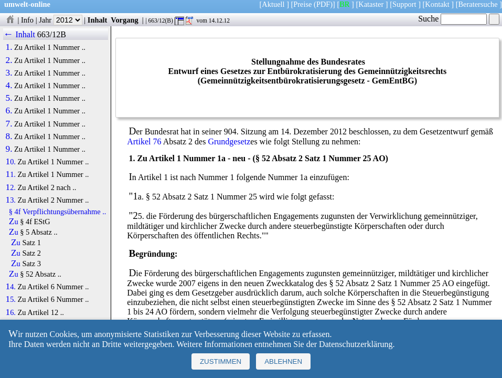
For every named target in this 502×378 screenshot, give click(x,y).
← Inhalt (19, 34)
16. (11, 312)
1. (9, 47)
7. (9, 124)
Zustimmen (220, 361)
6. (9, 111)
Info (27, 20)
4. (9, 85)
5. (9, 98)
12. (11, 187)
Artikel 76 (144, 141)
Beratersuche (478, 4)
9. (9, 149)
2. (9, 60)
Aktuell (273, 4)
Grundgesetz (229, 141)
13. (11, 200)
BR (344, 4)
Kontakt (437, 4)
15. (11, 299)
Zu (13, 221)
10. (11, 162)
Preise (302, 4)
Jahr (60, 20)
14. (11, 286)
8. (9, 136)
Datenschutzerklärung (355, 344)
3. (9, 73)
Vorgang (124, 20)
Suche (452, 18)
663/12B (51, 34)
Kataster (370, 4)
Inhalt (98, 20)
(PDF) (323, 4)
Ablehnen (283, 361)
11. (11, 174)
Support (404, 4)
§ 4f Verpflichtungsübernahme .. (57, 211)
